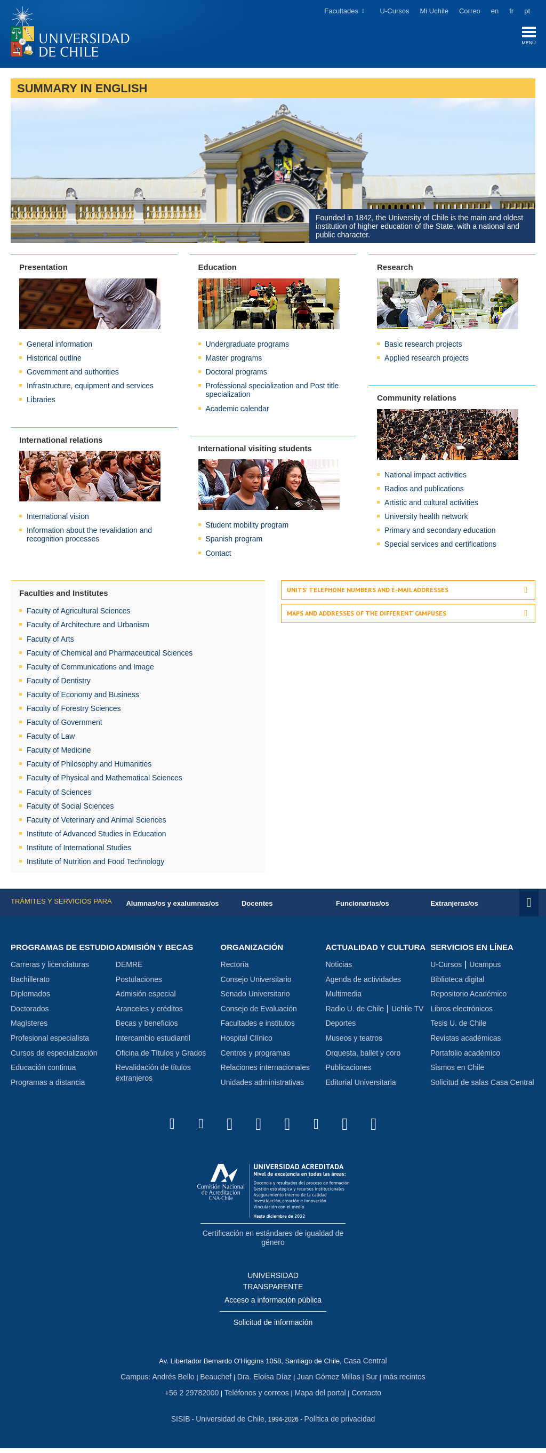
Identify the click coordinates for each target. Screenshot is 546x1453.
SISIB (185, 1424)
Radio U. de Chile (354, 1021)
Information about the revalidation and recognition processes (89, 537)
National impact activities (425, 477)
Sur (365, 1384)
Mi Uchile (434, 11)
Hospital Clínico (246, 1041)
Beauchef (219, 1384)
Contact (218, 555)
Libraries (41, 402)
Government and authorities (73, 374)
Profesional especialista (50, 1051)
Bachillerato (30, 992)
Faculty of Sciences (59, 794)
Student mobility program (247, 527)
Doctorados (30, 1021)
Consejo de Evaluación (259, 1012)
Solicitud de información (273, 1331)
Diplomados (30, 1007)
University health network (426, 519)
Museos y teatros (353, 1051)
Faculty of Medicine (59, 752)
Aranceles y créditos (149, 1012)
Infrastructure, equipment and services (90, 388)
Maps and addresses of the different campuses (366, 616)
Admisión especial (146, 997)
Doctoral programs (236, 374)
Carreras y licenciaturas (50, 977)
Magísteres (29, 1036)
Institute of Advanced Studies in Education (96, 836)
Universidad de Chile (232, 1424)
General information (59, 346)
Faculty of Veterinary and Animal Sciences (96, 822)
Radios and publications (424, 491)
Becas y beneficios (147, 1026)
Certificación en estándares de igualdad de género (273, 1249)
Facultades (341, 11)
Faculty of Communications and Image (90, 669)
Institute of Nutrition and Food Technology (95, 864)
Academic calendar (237, 410)
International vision (58, 519)
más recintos (396, 1384)
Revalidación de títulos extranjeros (153, 1075)
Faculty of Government (64, 725)
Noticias (338, 977)
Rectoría (235, 967)
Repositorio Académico (468, 997)
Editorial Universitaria (360, 1095)
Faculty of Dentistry (59, 682)
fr (511, 11)
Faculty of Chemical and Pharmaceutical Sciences (109, 655)
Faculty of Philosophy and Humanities (89, 766)
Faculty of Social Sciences (70, 808)
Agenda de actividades (363, 992)
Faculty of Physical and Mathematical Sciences (104, 780)
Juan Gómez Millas (325, 1384)
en (495, 11)
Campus (143, 1384)
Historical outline (54, 360)
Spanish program (234, 541)
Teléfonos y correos (258, 1399)
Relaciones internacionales (265, 1070)
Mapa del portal (317, 1399)
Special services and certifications (440, 546)
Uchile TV (407, 1021)
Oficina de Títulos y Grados (161, 1056)
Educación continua (43, 1080)
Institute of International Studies (79, 849)
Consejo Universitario (256, 982)
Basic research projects (423, 346)
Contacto (360, 1399)
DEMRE (129, 967)
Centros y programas (256, 1056)
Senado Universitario (255, 997)
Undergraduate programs (247, 346)
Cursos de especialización (54, 1065)
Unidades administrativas (262, 1085)
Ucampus (485, 967)
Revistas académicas (465, 1041)
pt (527, 11)
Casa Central (365, 1369)
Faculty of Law (51, 739)
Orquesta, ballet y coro (362, 1065)
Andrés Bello (179, 1384)
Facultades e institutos (258, 1026)
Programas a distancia (48, 1095)
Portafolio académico (465, 1056)
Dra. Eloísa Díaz (264, 1384)
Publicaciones (348, 1080)
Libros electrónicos (461, 1012)
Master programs (234, 360)
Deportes (340, 1036)
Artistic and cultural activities (431, 505)
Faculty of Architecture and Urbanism (88, 627)
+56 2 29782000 (197, 1399)
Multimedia (343, 1007)
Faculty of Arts (50, 641)
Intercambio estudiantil (153, 1041)
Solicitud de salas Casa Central (482, 1085)
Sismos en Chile (457, 1070)
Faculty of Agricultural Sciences (79, 613)
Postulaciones (139, 982)
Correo (469, 11)
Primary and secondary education (440, 533)
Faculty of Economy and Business (83, 696)
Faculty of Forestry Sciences (74, 710)
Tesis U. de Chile (458, 1026)
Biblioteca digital (457, 982)
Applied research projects (426, 360)
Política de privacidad (337, 1424)
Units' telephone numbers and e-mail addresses (367, 592)
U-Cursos (395, 11)
